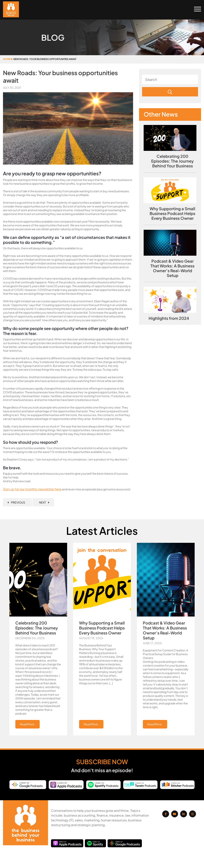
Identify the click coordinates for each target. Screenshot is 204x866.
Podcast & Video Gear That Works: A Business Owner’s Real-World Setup (172, 268)
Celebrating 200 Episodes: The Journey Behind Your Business (172, 161)
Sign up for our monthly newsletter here (32, 489)
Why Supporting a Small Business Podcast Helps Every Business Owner (172, 213)
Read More (27, 724)
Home (6, 59)
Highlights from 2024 (169, 318)
